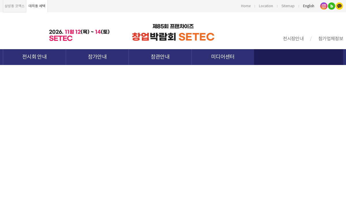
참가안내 (97, 57)
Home (246, 6)
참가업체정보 (330, 38)
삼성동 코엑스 (15, 6)
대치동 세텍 (37, 6)
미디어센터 (223, 57)
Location (266, 6)
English (308, 6)
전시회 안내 (34, 57)
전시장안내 (293, 38)
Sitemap (288, 6)
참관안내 (160, 57)
